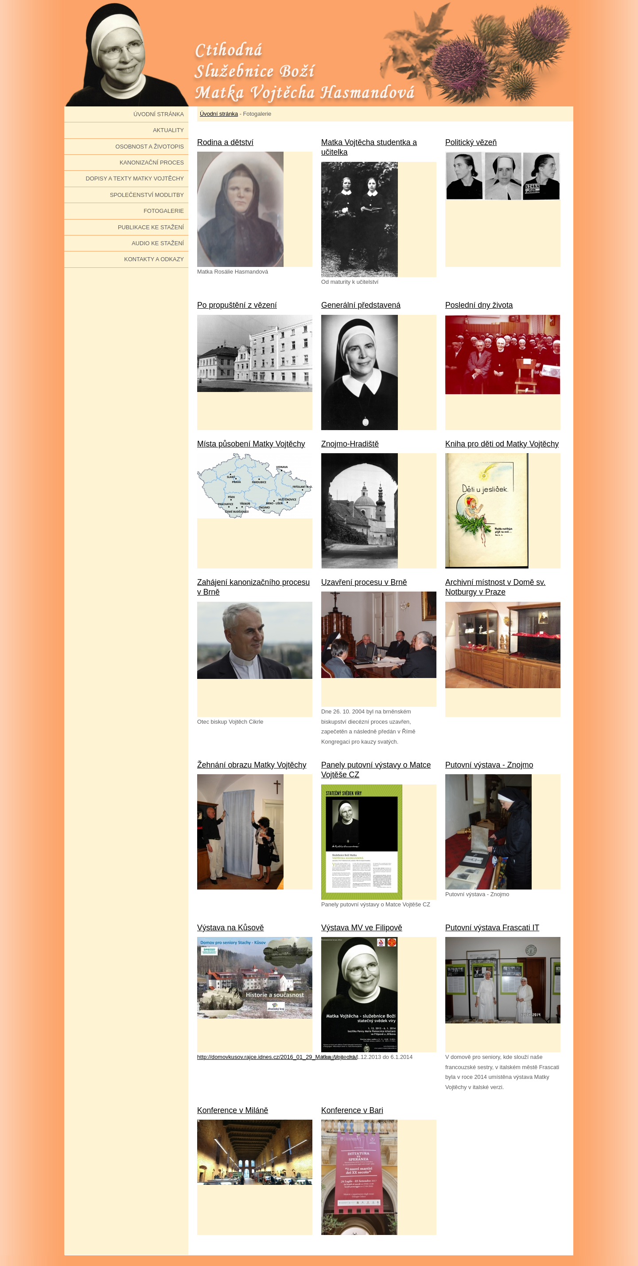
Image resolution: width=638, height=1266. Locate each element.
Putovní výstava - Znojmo (489, 764)
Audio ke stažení (158, 243)
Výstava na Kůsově (230, 927)
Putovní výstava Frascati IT (492, 927)
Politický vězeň (471, 142)
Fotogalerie (164, 211)
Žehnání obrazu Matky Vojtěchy (251, 764)
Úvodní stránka (158, 114)
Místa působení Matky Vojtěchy (251, 443)
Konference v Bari (352, 1110)
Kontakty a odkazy (154, 259)
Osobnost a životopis (149, 146)
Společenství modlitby (147, 195)
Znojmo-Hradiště (350, 443)
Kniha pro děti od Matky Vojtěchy (502, 443)
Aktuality (168, 130)
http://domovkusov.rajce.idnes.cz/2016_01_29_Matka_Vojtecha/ (277, 1057)
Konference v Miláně (232, 1110)
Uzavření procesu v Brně (364, 582)
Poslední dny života (479, 305)
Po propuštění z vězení (237, 305)
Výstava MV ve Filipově (361, 927)
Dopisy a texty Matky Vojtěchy (135, 178)
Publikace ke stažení (151, 227)
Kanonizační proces (152, 162)
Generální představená (361, 305)
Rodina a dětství (225, 142)
